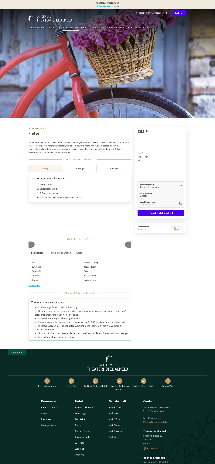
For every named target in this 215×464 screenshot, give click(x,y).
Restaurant (47, 419)
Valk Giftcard (115, 419)
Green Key (71, 382)
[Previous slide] (3, 63)
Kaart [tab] (79, 252)
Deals (78, 425)
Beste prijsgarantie (47, 382)
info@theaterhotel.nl (155, 422)
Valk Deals (114, 413)
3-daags (80, 168)
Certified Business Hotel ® (95, 384)
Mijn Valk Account (154, 12)
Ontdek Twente (83, 431)
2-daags (45, 168)
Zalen (44, 413)
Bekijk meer (34, 285)
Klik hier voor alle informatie (107, 6)
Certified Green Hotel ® (144, 382)
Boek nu (180, 13)
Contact (140, 12)
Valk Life (113, 436)
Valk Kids (79, 442)
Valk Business (116, 431)
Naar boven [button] (17, 352)
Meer (147, 27)
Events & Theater (90, 27)
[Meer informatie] (146, 156)
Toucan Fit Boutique (130, 27)
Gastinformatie (83, 436)
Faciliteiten (80, 419)
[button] (32, 245)
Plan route (150, 448)
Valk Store (114, 425)
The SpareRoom (109, 27)
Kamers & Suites (37, 27)
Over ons (79, 454)
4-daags (114, 168)
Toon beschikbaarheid (161, 213)
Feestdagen (81, 413)
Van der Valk (167, 382)
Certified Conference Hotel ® (119, 384)
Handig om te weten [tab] (60, 252)
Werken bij (80, 448)
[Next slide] (212, 63)
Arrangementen (71, 27)
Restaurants (54, 27)
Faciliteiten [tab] (37, 252)
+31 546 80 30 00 (153, 411)
